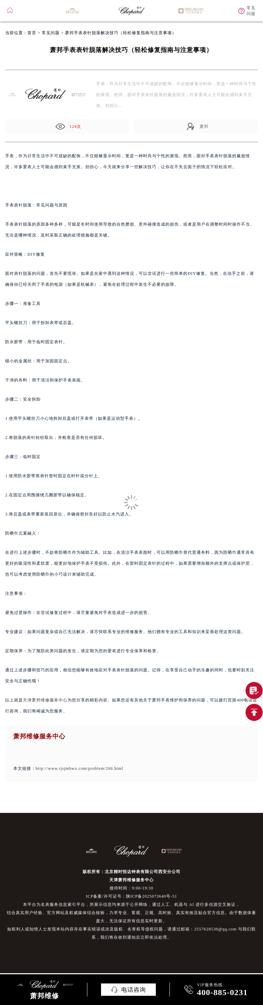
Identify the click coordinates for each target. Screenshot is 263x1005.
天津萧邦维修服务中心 (45, 700)
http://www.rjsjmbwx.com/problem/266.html (79, 768)
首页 (31, 32)
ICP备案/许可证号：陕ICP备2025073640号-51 (131, 896)
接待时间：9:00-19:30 (131, 888)
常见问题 (51, 32)
